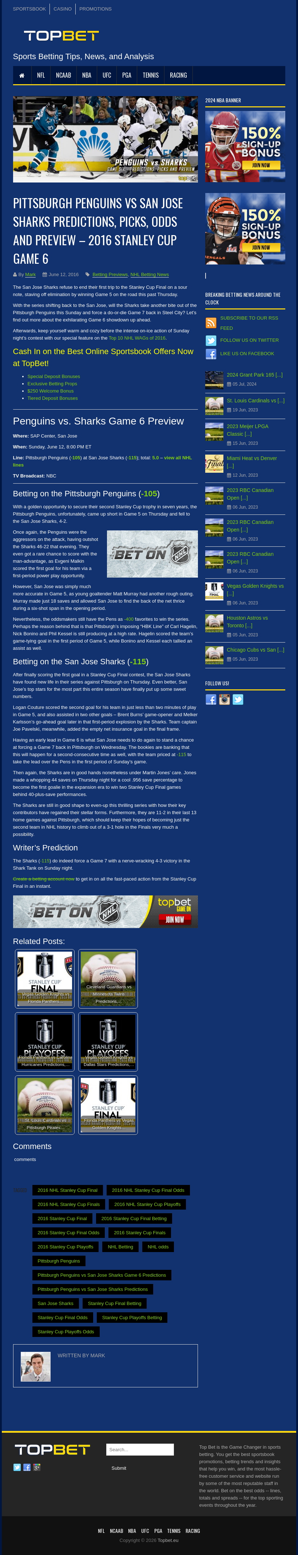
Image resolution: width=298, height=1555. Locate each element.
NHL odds (158, 1247)
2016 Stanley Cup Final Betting (134, 1218)
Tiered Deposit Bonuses (53, 398)
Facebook (27, 1468)
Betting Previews (110, 274)
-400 (129, 619)
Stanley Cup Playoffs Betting (132, 1317)
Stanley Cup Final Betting (115, 1303)
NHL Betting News (150, 274)
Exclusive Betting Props (53, 383)
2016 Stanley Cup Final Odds (69, 1232)
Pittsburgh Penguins (59, 1261)
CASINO (62, 9)
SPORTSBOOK (29, 9)
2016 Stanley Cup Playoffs (66, 1247)
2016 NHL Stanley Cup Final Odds (148, 1190)
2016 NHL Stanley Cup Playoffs (147, 1204)
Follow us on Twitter (249, 340)
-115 (138, 661)
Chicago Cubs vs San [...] (256, 650)
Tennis (151, 75)
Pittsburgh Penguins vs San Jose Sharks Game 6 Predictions (102, 1275)
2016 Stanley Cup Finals (140, 1232)
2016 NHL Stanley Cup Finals (69, 1204)
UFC (107, 75)
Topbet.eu (168, 1540)
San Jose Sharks (55, 1303)
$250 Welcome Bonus (51, 391)
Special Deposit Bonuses (54, 376)
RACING (178, 75)
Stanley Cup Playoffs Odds (66, 1331)
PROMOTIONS (95, 9)
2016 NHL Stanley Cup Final (68, 1190)
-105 (149, 493)
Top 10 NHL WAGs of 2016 (137, 338)
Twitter (17, 1468)
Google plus (37, 1468)
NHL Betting (120, 1247)
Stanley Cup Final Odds (63, 1317)
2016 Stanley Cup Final (62, 1218)
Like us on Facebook (247, 353)
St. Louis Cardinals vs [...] (256, 400)
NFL (41, 75)
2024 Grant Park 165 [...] (255, 375)
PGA (126, 75)
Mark (30, 274)
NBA (86, 75)
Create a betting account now (44, 879)
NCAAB (63, 75)
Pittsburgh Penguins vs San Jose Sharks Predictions (93, 1289)
